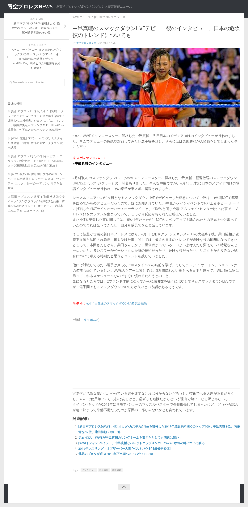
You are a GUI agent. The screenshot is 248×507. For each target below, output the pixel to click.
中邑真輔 (103, 470)
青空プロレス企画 (87, 43)
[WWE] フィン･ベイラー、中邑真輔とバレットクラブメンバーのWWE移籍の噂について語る (148, 443)
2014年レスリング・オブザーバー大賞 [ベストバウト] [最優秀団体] (129, 448)
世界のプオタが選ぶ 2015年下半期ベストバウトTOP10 (120, 454)
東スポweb (92, 320)
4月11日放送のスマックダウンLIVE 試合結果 (120, 303)
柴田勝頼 (116, 470)
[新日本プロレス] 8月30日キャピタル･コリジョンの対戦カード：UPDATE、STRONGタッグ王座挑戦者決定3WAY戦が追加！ (35, 161)
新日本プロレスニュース (112, 17)
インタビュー (89, 470)
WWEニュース (82, 17)
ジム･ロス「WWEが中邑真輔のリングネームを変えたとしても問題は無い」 (136, 437)
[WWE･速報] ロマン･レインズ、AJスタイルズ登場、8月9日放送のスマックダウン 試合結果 (35, 143)
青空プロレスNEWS (32, 7)
